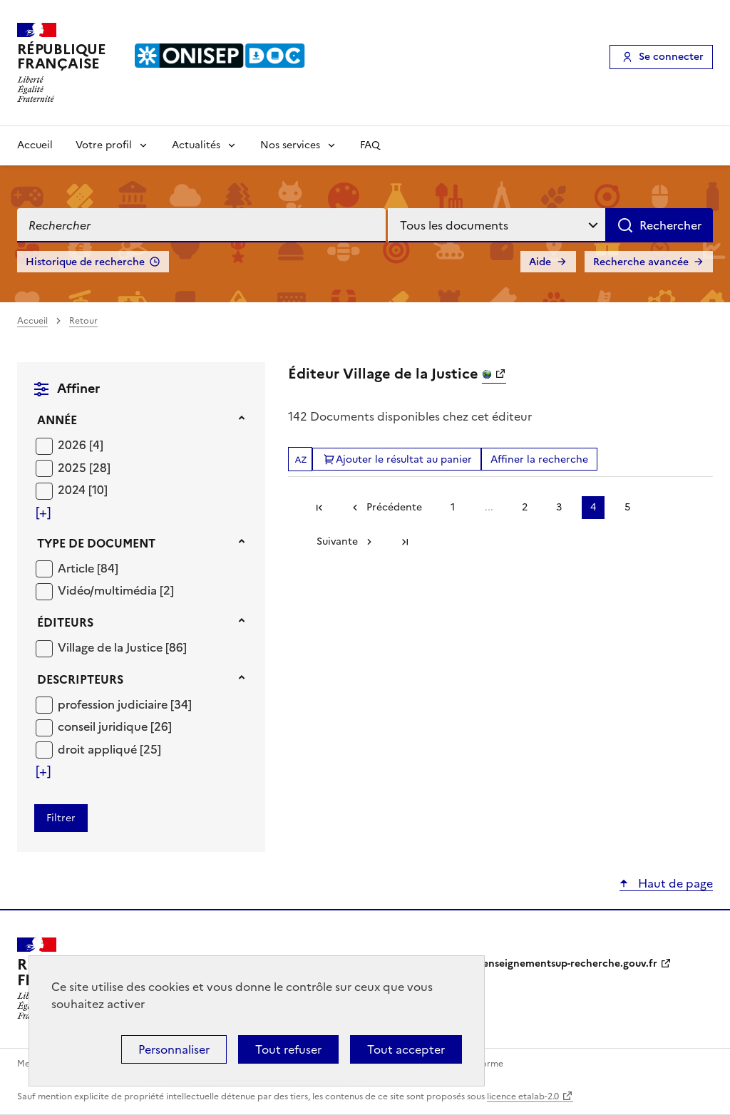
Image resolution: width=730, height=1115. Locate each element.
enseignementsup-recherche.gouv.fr (570, 963)
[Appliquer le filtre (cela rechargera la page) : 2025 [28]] (84, 467)
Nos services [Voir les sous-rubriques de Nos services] (290, 145)
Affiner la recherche (539, 459)
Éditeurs (65, 622)
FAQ (370, 145)
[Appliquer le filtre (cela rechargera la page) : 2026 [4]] (80, 444)
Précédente (394, 507)
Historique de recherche (85, 262)
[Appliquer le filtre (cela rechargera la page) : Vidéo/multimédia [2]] (116, 590)
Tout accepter (406, 1049)
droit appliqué (99, 749)
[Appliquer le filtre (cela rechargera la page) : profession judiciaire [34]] (125, 704)
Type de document (96, 543)
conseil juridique (104, 726)
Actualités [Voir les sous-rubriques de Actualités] (196, 145)
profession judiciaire (114, 704)
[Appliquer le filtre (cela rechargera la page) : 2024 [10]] (83, 489)
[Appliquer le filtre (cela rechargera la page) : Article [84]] (88, 567)
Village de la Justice (111, 647)
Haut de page (674, 883)
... (489, 507)
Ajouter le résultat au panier (404, 459)
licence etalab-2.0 (523, 1096)
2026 (73, 444)
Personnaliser (174, 1049)
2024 (73, 489)
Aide (540, 262)
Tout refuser (288, 1049)
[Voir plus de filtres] (43, 512)
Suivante (337, 541)
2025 (73, 467)
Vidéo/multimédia (109, 590)
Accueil (35, 145)
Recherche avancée (641, 262)
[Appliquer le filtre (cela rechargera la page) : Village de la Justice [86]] (122, 647)
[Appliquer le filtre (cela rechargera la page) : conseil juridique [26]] (115, 726)
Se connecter (671, 56)
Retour (83, 320)
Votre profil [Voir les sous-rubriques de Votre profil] (104, 145)
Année (57, 419)
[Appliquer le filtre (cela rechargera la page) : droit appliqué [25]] (109, 749)
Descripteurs (80, 679)
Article (77, 568)
